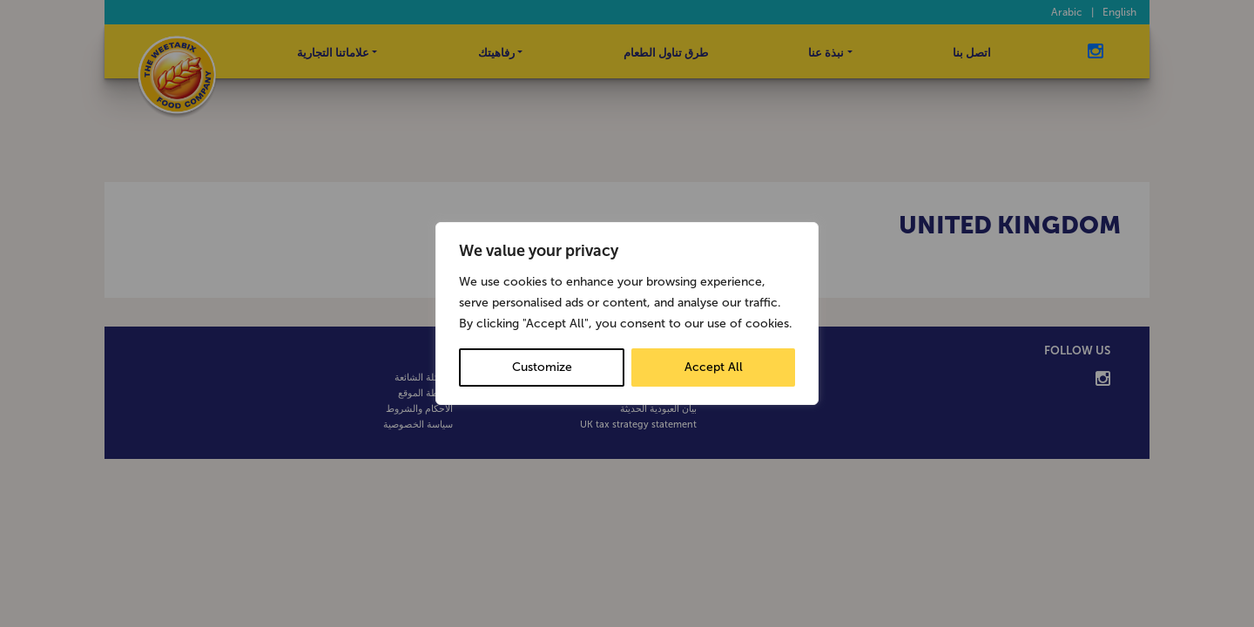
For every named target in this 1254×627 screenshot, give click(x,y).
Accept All (713, 367)
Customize (542, 367)
